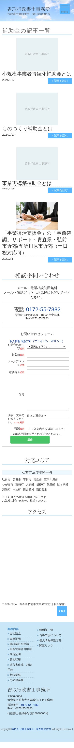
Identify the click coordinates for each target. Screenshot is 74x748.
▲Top (61, 617)
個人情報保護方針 (50, 646)
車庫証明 (15, 644)
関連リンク (46, 651)
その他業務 (16, 686)
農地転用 (15, 665)
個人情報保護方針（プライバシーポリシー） (37, 341)
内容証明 (15, 660)
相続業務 (15, 680)
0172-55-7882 (43, 309)
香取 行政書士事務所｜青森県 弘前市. (32, 735)
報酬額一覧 (46, 635)
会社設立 (15, 639)
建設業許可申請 (19, 649)
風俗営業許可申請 (21, 655)
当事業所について (50, 641)
